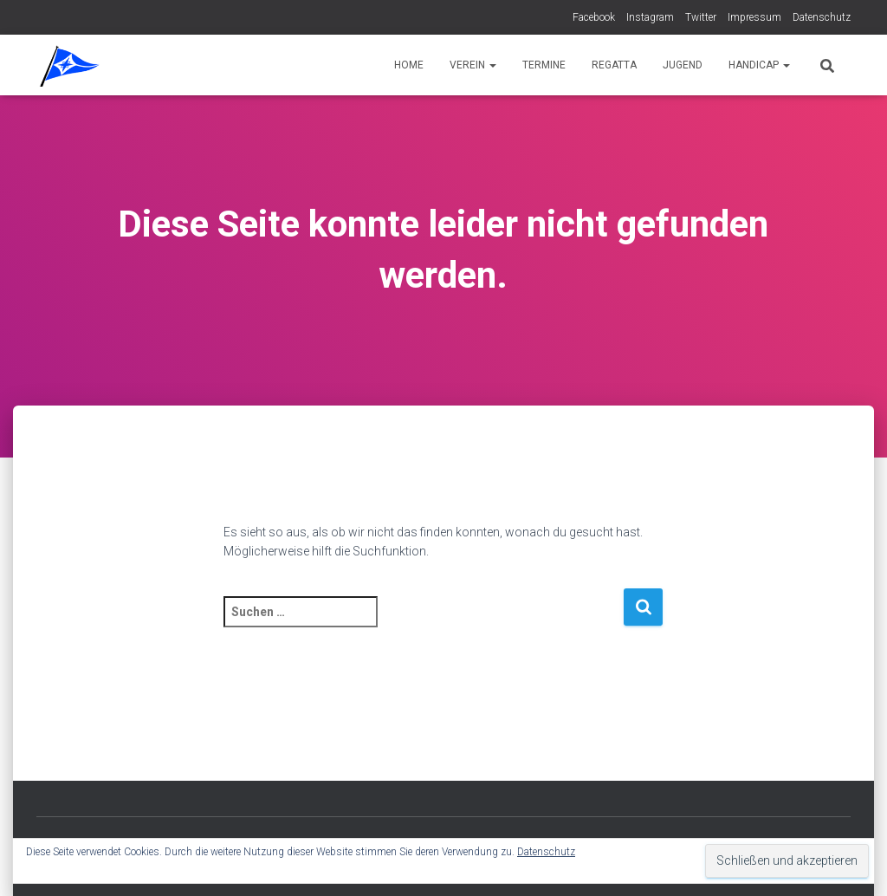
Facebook (594, 17)
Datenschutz (822, 17)
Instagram (650, 17)
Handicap (759, 65)
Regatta (614, 65)
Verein (473, 65)
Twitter (700, 17)
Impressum (754, 17)
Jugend (682, 65)
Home (409, 65)
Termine (544, 65)
